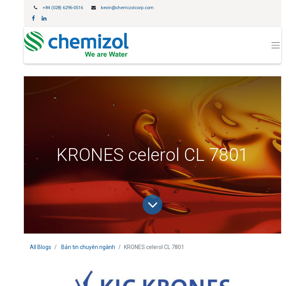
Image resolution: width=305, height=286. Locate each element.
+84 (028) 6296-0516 (62, 7)
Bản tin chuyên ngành (88, 247)
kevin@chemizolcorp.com (127, 7)
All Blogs (40, 247)
